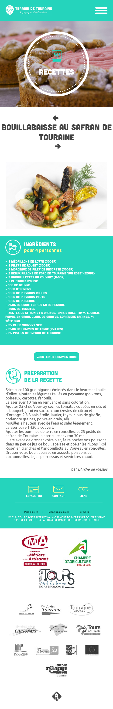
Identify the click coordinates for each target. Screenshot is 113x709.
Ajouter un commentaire (57, 357)
